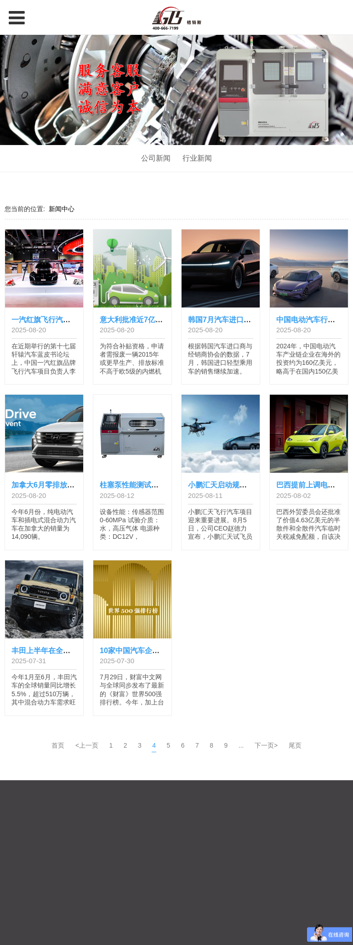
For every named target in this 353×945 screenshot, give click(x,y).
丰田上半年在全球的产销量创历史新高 (74, 650)
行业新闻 (197, 158)
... (241, 745)
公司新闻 (156, 158)
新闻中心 (61, 208)
